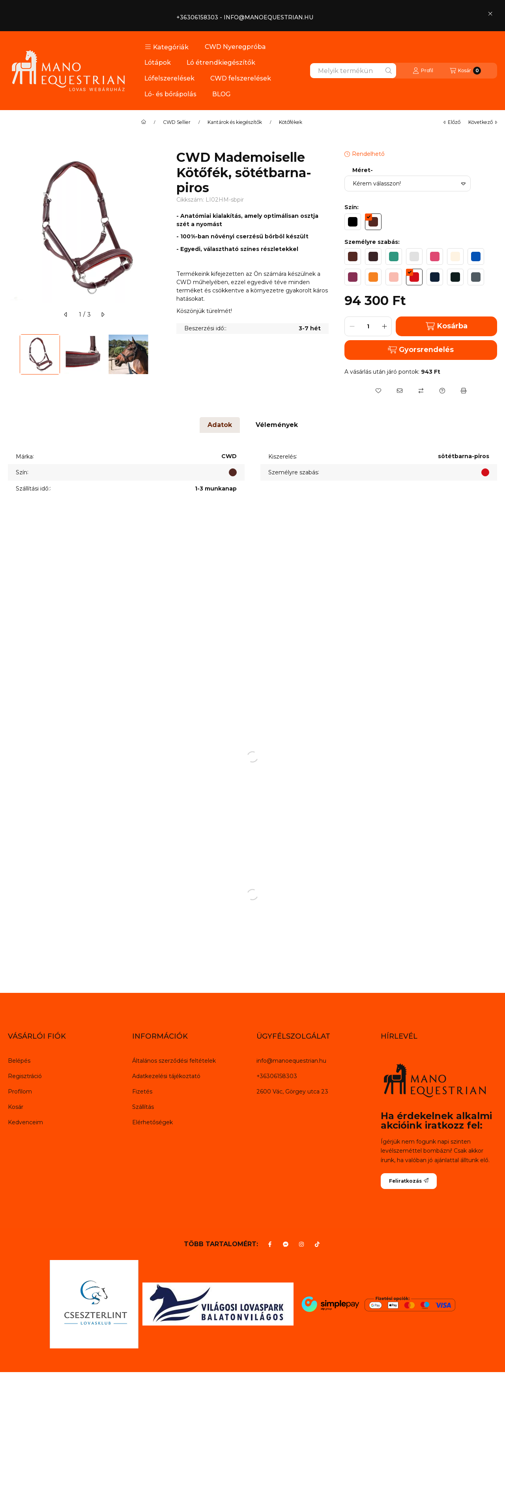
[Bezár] (490, 13)
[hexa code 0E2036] (434, 277)
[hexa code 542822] (373, 221)
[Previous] (12, 354)
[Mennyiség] (368, 326)
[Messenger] (286, 1244)
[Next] (157, 354)
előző (451, 122)
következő (482, 122)
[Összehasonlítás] (421, 390)
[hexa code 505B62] (476, 277)
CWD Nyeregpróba (235, 47)
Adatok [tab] (220, 425)
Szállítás (143, 1106)
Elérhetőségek (152, 1122)
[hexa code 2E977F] (393, 256)
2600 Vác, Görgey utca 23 (292, 1091)
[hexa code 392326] (373, 256)
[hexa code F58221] (373, 277)
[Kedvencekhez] (378, 390)
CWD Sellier (177, 122)
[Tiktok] (317, 1244)
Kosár (15, 1106)
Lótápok (157, 62)
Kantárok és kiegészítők (235, 122)
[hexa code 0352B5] (476, 256)
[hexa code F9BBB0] (393, 277)
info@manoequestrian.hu (291, 1060)
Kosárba (447, 326)
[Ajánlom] (399, 390)
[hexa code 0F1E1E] (455, 277)
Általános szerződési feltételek (174, 1060)
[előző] (66, 314)
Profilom (20, 1091)
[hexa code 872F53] (352, 277)
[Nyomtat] (463, 390)
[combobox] (353, 71)
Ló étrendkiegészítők (221, 62)
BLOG (221, 94)
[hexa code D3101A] (414, 277)
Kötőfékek (290, 122)
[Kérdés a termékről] (442, 390)
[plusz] (384, 326)
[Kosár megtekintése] (465, 71)
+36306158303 (276, 1076)
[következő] (102, 314)
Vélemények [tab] (277, 425)
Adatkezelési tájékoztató (166, 1076)
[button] (167, 47)
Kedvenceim (25, 1122)
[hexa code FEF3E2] (455, 256)
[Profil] (423, 71)
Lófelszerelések (169, 78)
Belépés (19, 1060)
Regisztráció (25, 1076)
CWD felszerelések (240, 78)
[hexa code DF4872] (434, 256)
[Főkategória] (143, 122)
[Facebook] (270, 1244)
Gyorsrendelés (421, 349)
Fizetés (142, 1091)
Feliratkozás (408, 1181)
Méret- (362, 170)
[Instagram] (301, 1244)
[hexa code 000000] (352, 221)
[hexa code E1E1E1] (414, 256)
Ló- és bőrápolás (170, 94)
